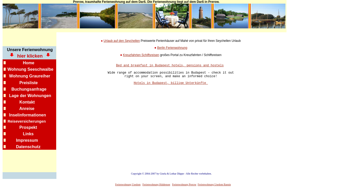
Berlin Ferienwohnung (172, 48)
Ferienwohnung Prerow (184, 184)
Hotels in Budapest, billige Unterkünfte (171, 86)
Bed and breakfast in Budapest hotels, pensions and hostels (170, 66)
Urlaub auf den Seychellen (122, 41)
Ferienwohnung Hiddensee (156, 184)
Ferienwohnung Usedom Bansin (214, 184)
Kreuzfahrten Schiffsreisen (141, 55)
